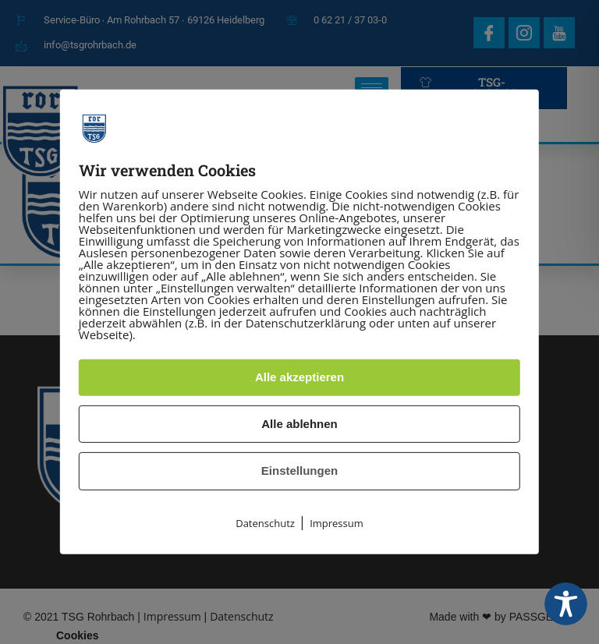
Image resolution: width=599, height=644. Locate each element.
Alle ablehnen (299, 423)
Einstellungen (299, 470)
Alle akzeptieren (299, 377)
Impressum (336, 523)
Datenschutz (265, 523)
